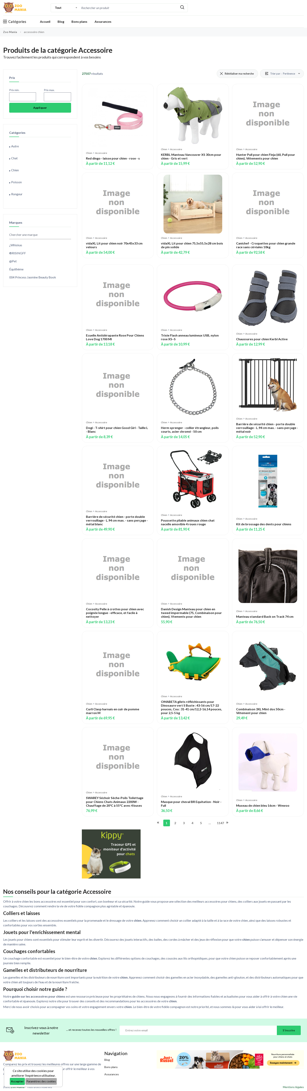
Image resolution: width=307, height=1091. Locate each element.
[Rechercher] (182, 8)
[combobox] (66, 8)
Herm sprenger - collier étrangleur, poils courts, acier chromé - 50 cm (190, 429)
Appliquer (40, 107)
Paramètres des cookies (41, 1081)
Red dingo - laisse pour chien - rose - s (113, 158)
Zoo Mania (10, 32)
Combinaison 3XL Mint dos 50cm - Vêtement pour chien (260, 711)
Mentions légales (293, 1087)
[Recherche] (128, 8)
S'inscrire (289, 1030)
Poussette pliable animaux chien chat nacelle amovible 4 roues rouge (188, 522)
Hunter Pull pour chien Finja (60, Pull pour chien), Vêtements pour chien (265, 156)
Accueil (45, 21)
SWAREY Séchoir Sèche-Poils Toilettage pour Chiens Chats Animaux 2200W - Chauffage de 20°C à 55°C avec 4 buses (114, 801)
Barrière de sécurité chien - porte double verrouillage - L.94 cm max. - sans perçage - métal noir (267, 427)
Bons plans (79, 21)
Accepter (17, 1081)
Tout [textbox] (58, 7)
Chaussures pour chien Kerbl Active (262, 339)
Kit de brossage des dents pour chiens (263, 524)
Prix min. (14, 90)
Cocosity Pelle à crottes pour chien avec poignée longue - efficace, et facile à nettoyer (115, 612)
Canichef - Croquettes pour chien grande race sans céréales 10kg (265, 245)
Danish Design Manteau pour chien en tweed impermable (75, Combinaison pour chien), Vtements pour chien (191, 612)
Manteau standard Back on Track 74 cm (264, 616)
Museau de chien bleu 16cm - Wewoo (262, 805)
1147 (219, 823)
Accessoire (101, 152)
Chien (89, 152)
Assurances (103, 21)
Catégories (14, 21)
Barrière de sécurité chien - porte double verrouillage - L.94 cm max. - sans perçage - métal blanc (117, 520)
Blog (61, 21)
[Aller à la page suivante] (227, 823)
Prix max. (49, 90)
